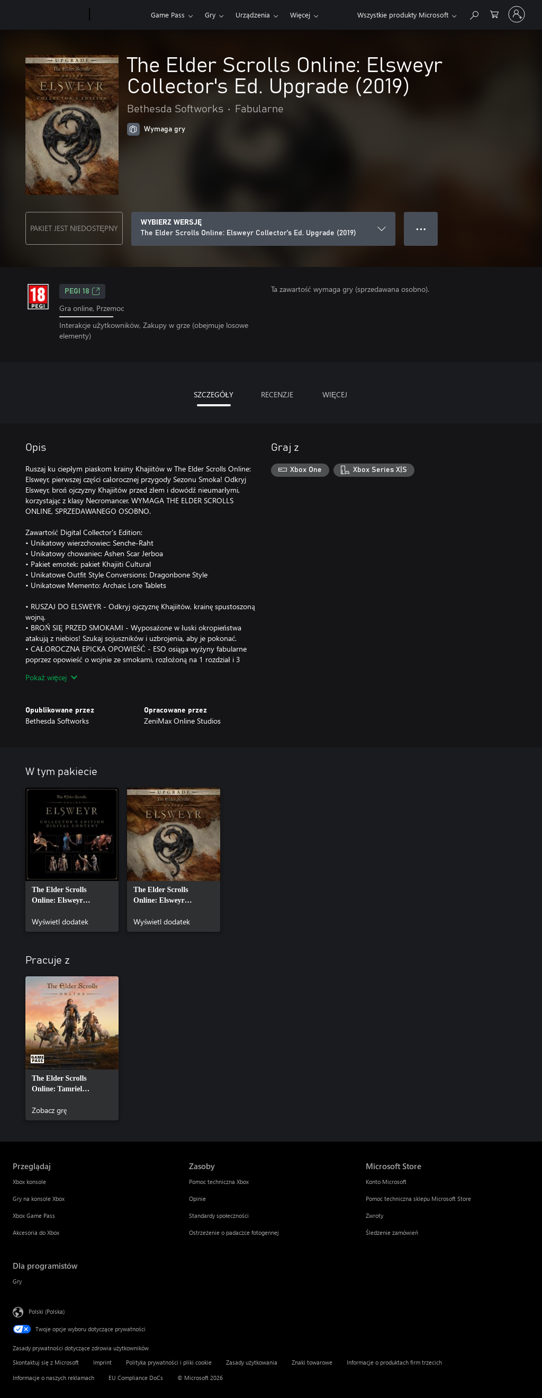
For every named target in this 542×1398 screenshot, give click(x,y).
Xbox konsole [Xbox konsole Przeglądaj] (29, 1181)
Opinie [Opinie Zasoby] (197, 1198)
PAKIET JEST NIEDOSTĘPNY (74, 228)
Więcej (300, 14)
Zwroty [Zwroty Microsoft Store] (374, 1215)
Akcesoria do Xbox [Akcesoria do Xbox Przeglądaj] (36, 1232)
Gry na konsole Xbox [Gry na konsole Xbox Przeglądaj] (39, 1198)
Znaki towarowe (312, 1362)
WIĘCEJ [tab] (334, 394)
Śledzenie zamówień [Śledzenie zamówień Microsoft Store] (392, 1232)
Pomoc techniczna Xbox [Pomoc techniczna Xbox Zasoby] (219, 1181)
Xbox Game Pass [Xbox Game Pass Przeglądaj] (34, 1215)
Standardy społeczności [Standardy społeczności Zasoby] (219, 1215)
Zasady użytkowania (251, 1362)
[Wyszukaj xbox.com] (473, 13)
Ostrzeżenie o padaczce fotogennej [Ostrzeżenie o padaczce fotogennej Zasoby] (234, 1232)
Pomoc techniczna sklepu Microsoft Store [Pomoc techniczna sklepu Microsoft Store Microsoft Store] (418, 1198)
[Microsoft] (49, 15)
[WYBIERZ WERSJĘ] (263, 229)
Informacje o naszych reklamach (53, 1377)
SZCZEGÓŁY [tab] (214, 394)
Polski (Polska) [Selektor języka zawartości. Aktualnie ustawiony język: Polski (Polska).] (47, 1310)
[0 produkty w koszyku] (494, 13)
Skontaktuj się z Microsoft (46, 1362)
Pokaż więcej (51, 677)
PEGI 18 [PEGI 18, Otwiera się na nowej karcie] (82, 291)
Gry (210, 14)
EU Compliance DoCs (136, 1377)
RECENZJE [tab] (277, 394)
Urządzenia (253, 14)
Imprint (102, 1362)
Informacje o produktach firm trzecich (394, 1362)
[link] (72, 860)
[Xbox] (119, 15)
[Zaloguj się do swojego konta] (516, 14)
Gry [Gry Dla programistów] (17, 1281)
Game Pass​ (168, 14)
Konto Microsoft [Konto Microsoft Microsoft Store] (386, 1181)
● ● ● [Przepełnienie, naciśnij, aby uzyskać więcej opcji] (421, 228)
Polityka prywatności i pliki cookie (169, 1362)
